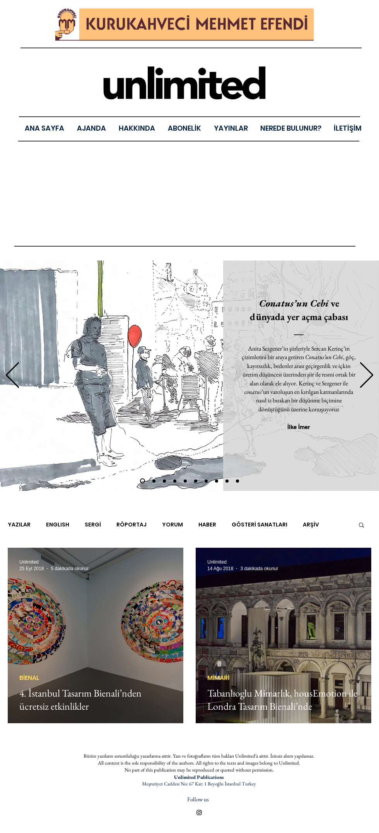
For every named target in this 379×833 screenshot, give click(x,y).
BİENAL (29, 678)
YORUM (172, 524)
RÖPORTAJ (131, 524)
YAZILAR (19, 524)
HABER (207, 524)
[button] (230, 128)
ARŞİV (311, 524)
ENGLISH (57, 524)
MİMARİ (218, 678)
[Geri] (12, 375)
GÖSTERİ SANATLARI (259, 524)
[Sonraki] (366, 375)
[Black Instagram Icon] (199, 812)
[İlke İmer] (298, 426)
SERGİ (93, 524)
